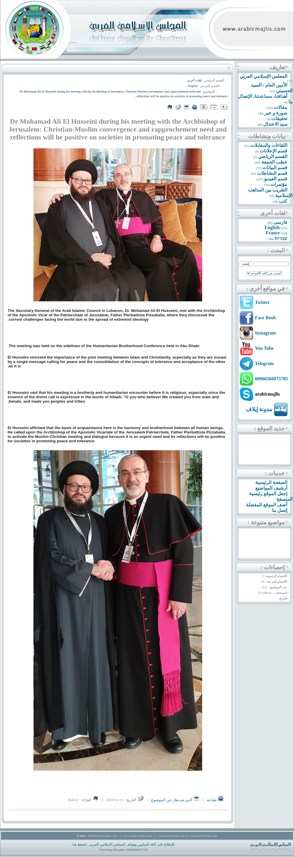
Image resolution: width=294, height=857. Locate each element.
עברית (281, 238)
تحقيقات (279, 118)
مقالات (280, 107)
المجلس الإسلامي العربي (263, 76)
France (273, 232)
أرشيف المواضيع (271, 487)
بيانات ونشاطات (266, 136)
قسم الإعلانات (273, 150)
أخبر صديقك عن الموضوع (175, 800)
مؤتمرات (278, 184)
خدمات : (275, 473)
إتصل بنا (279, 510)
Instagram (265, 332)
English (272, 227)
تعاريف (277, 67)
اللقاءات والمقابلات (268, 145)
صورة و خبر (275, 112)
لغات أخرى (272, 213)
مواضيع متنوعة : (266, 522)
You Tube (264, 348)
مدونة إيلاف (259, 409)
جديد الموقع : (269, 428)
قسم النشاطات (272, 173)
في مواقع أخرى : (265, 288)
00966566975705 (271, 378)
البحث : (276, 250)
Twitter (262, 302)
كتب (283, 201)
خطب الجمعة (274, 161)
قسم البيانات (274, 167)
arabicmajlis (267, 393)
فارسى (280, 222)
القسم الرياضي (272, 156)
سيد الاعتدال (275, 124)
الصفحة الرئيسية (271, 482)
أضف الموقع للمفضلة (266, 504)
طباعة (215, 800)
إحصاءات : (273, 567)
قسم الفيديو (275, 178)
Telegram (264, 363)
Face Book (265, 317)
